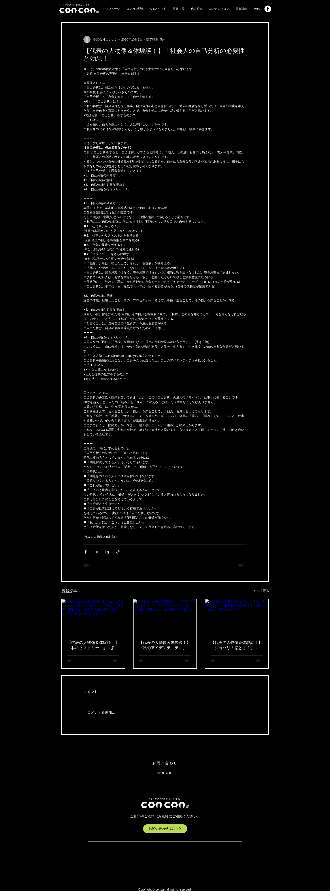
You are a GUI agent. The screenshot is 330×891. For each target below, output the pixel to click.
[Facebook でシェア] (85, 552)
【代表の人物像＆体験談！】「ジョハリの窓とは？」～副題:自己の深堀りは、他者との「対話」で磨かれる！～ (236, 645)
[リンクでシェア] (118, 552)
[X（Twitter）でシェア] (96, 552)
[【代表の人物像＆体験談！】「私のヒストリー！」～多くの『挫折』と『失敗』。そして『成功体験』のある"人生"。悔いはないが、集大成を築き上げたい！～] (93, 617)
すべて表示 (261, 590)
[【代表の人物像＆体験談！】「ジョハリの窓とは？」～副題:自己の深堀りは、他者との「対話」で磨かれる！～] (236, 617)
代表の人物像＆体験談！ (101, 537)
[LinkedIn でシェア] (107, 552)
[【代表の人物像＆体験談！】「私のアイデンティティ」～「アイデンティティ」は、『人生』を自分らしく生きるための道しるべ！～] (165, 617)
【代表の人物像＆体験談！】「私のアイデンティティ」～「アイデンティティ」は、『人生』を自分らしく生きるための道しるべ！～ (164, 645)
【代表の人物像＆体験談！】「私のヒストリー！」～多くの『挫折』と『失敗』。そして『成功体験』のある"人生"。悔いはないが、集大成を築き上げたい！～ (93, 645)
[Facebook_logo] (267, 9)
